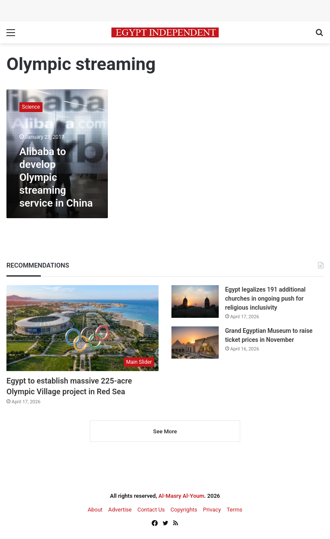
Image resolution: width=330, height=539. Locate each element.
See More (165, 431)
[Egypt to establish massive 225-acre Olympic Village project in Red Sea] (82, 328)
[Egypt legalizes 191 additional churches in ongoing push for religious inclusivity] (195, 301)
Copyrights (184, 509)
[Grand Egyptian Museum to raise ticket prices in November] (195, 342)
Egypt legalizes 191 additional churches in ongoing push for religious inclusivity (265, 298)
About (95, 509)
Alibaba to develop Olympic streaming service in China (56, 177)
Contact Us (151, 509)
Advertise (120, 509)
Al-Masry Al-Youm (182, 496)
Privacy (212, 509)
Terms (234, 509)
